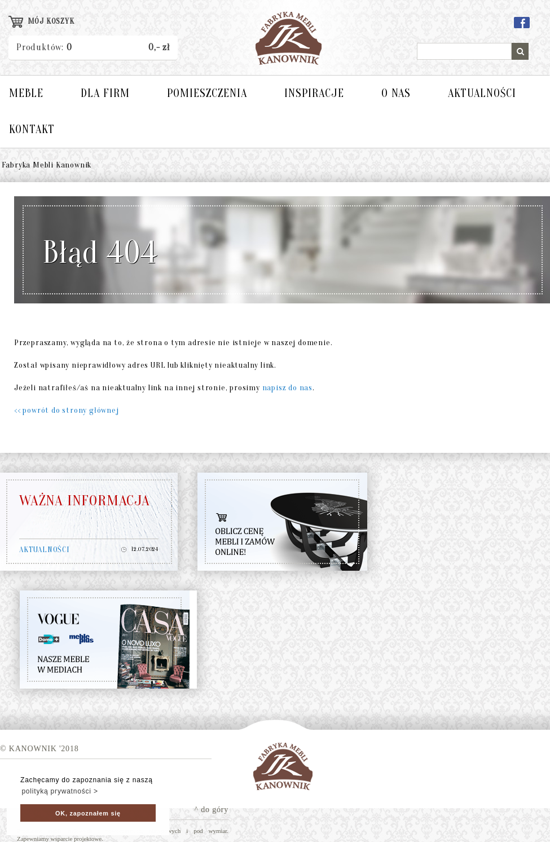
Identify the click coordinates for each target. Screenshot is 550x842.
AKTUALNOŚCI (482, 93)
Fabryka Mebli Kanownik (47, 165)
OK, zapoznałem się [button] (88, 813)
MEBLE (26, 93)
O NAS (396, 93)
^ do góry (211, 809)
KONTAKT (32, 129)
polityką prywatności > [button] (59, 791)
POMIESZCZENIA (207, 93)
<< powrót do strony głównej (66, 410)
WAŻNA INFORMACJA (84, 500)
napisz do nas (287, 388)
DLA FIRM (105, 93)
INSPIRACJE (314, 93)
